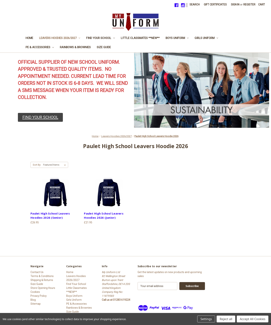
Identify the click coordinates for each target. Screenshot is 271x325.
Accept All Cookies (252, 319)
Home (29, 38)
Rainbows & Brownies (75, 47)
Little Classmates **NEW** (140, 38)
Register (249, 4)
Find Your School (100, 38)
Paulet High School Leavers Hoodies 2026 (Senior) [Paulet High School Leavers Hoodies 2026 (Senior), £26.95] (50, 216)
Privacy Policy (38, 295)
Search (195, 4)
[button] (40, 117)
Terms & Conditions (42, 276)
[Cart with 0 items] (261, 4)
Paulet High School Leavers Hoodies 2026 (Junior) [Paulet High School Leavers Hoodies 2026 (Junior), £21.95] (103, 216)
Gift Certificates (215, 4)
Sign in (235, 4)
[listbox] (55, 165)
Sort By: (37, 164)
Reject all (226, 319)
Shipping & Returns (41, 280)
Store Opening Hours (42, 287)
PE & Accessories (40, 47)
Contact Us (36, 272)
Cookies (35, 291)
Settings (206, 319)
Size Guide (104, 47)
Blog (33, 299)
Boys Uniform (177, 38)
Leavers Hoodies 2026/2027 (59, 38)
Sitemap (35, 303)
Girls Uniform (206, 38)
